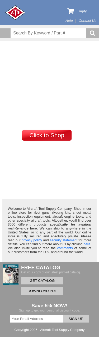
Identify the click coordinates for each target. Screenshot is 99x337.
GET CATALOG (42, 281)
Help (69, 21)
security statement (63, 240)
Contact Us (87, 21)
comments (65, 248)
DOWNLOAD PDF (42, 291)
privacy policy (32, 240)
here (86, 244)
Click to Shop (47, 135)
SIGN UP (76, 319)
